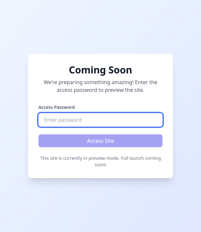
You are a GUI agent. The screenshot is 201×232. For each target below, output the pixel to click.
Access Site (100, 140)
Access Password (56, 107)
